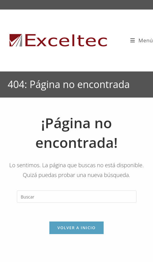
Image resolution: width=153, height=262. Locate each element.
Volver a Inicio (76, 227)
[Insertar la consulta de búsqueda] (76, 197)
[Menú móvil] (141, 40)
